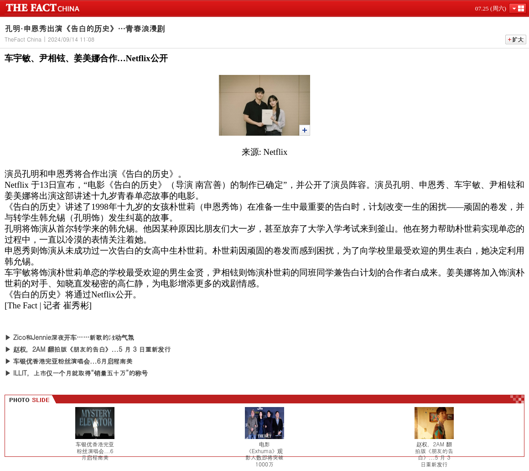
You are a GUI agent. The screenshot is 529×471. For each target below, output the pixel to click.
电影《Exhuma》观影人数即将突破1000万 (264, 454)
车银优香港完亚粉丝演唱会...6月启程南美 (73, 360)
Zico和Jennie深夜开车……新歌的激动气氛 (73, 337)
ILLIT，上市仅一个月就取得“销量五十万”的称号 (80, 372)
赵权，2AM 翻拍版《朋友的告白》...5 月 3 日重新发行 (92, 349)
